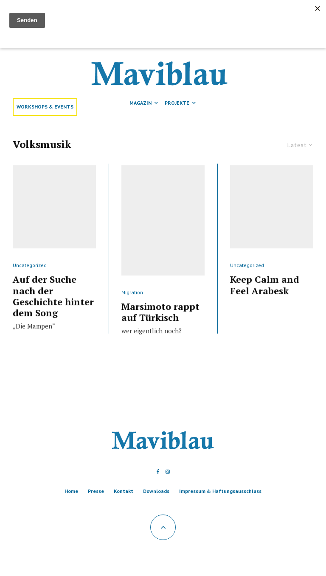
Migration (132, 309)
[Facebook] (158, 471)
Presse (96, 491)
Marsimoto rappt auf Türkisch (160, 329)
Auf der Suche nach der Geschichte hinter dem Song (53, 313)
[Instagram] (168, 471)
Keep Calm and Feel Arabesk (264, 302)
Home (71, 491)
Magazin (140, 103)
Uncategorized (30, 282)
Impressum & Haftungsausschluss (220, 491)
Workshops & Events (45, 106)
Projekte (177, 103)
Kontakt (123, 491)
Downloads (156, 491)
